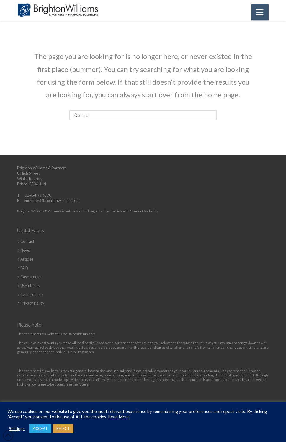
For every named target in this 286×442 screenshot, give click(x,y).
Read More (119, 416)
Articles (25, 259)
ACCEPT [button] (40, 428)
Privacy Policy (30, 303)
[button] (260, 12)
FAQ (22, 268)
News (23, 250)
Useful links (28, 286)
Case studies (29, 277)
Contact (25, 241)
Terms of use (30, 295)
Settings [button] (17, 428)
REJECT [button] (63, 428)
